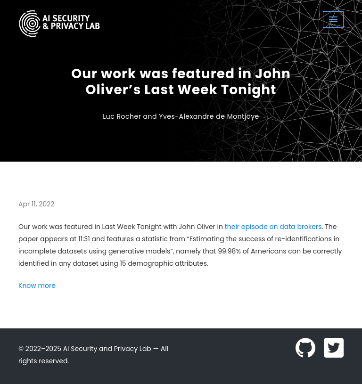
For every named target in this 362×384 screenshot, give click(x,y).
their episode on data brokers (273, 226)
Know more (37, 285)
